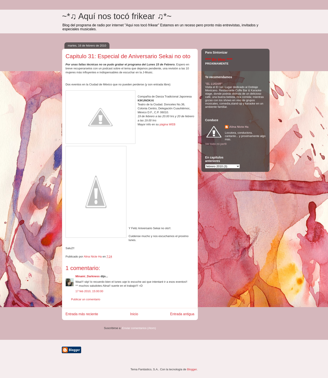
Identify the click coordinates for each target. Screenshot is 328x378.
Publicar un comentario (85, 299)
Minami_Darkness (87, 276)
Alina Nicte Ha (238, 126)
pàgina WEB (167, 124)
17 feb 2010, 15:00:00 (89, 291)
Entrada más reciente (82, 314)
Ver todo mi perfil (216, 144)
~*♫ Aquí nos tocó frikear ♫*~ (117, 16)
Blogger (192, 369)
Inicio (134, 314)
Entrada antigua (182, 314)
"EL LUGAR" (213, 83)
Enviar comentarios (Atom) (139, 328)
